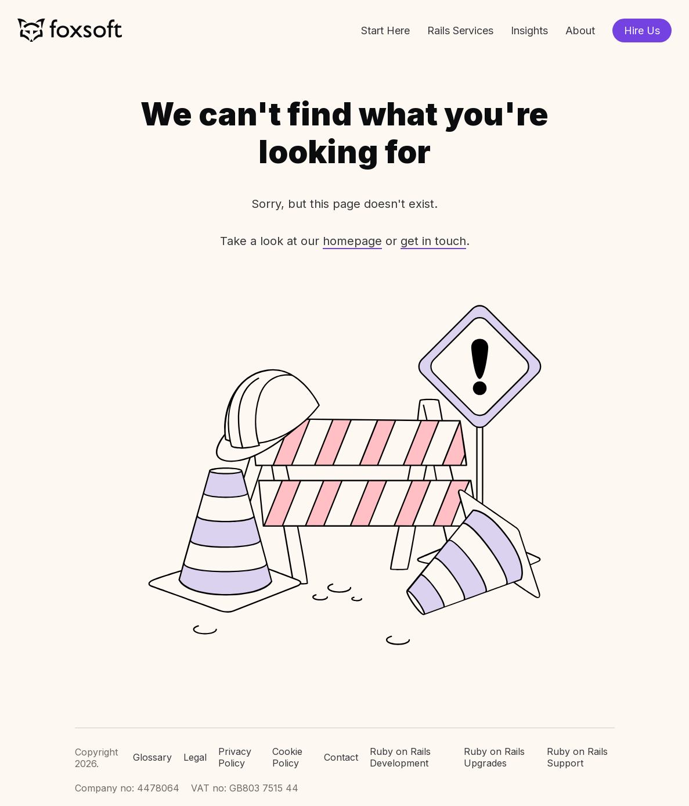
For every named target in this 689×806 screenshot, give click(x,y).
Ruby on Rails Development (400, 757)
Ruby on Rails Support (577, 757)
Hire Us (642, 30)
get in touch (433, 241)
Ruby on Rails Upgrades (494, 757)
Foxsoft (69, 30)
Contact (341, 757)
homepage (352, 241)
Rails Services (460, 30)
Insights (529, 30)
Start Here (385, 30)
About (580, 30)
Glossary (152, 757)
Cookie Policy (287, 757)
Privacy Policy (234, 757)
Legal (195, 757)
